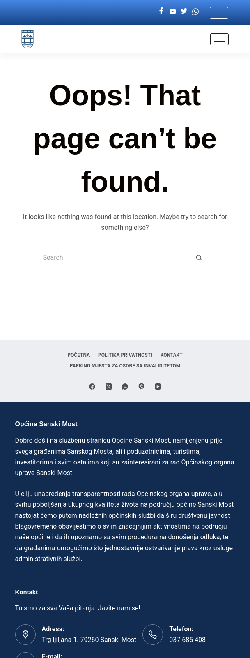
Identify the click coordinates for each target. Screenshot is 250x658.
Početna (78, 355)
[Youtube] (173, 11)
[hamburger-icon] (219, 13)
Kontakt (172, 355)
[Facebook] (161, 11)
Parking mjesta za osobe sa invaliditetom (125, 366)
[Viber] (141, 386)
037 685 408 (187, 640)
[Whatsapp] (195, 11)
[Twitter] (184, 11)
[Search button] (199, 258)
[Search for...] (117, 258)
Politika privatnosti (125, 355)
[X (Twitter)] (109, 386)
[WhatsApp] (125, 386)
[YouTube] (158, 386)
